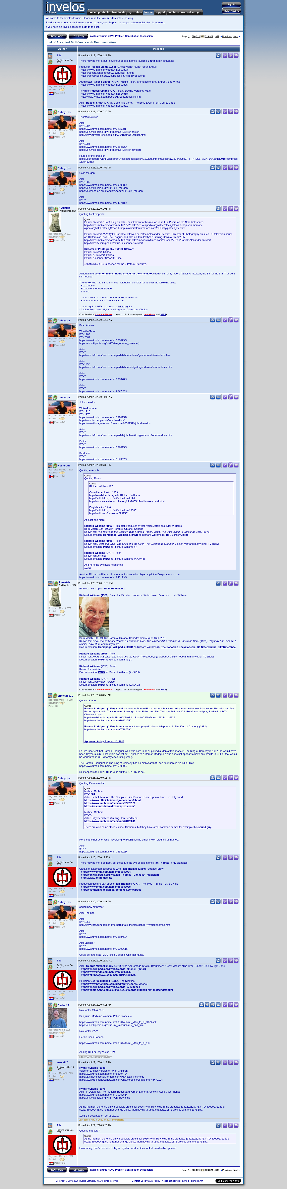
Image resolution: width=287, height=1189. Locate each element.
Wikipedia (124, 534)
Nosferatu (64, 465)
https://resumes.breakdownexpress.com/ (109, 806)
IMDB (134, 534)
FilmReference (227, 646)
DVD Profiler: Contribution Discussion (131, 36)
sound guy (204, 827)
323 (207, 36)
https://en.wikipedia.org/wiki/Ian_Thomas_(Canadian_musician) (120, 874)
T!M (59, 55)
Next (236, 36)
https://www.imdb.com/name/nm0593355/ (106, 971)
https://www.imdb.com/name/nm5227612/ (109, 803)
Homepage (109, 534)
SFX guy (123, 306)
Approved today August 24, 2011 (104, 741)
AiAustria (64, 207)
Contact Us (137, 1181)
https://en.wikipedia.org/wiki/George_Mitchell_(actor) (113, 968)
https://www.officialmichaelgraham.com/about (112, 800)
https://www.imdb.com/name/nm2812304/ (109, 821)
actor (121, 297)
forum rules (108, 18)
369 (217, 36)
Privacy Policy (152, 1181)
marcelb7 (62, 1062)
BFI (168, 534)
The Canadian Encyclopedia (178, 646)
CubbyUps (64, 112)
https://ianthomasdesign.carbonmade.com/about (111, 889)
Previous (226, 36)
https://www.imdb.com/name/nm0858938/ (106, 886)
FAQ (200, 1181)
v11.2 (163, 314)
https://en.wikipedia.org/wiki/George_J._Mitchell (110, 986)
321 (198, 36)
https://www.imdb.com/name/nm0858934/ (106, 871)
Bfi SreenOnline (206, 646)
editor (88, 282)
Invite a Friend (189, 1181)
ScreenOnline (180, 534)
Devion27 (63, 1005)
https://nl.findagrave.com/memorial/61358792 (108, 974)
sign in (86, 26)
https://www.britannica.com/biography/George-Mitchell (114, 983)
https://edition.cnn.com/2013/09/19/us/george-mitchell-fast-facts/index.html (127, 989)
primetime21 (65, 695)
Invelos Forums (98, 36)
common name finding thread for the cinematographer (128, 273)
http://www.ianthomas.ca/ (96, 877)
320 (194, 36)
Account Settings (171, 1181)
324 (211, 36)
